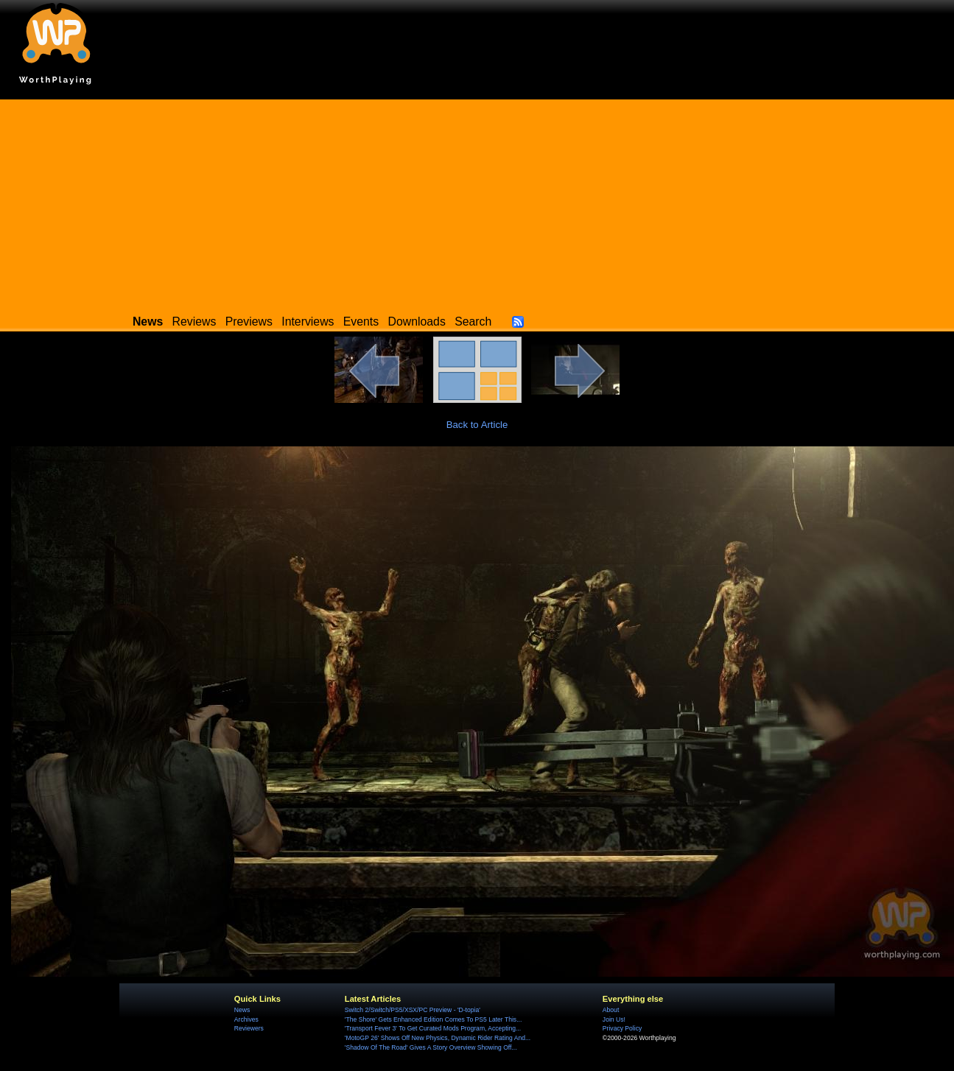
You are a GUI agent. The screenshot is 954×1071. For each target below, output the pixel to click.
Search (473, 321)
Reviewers (249, 1028)
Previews (249, 321)
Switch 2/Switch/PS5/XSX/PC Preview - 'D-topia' (412, 1010)
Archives (246, 1019)
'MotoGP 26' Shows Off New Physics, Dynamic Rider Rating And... (437, 1038)
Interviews (307, 321)
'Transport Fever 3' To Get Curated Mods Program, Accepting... (433, 1028)
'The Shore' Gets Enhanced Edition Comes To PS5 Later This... (433, 1019)
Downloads (417, 321)
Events (361, 321)
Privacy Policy (622, 1028)
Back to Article (477, 424)
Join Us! (614, 1019)
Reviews (194, 321)
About (611, 1010)
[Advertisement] (477, 202)
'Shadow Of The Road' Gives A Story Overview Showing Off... (431, 1047)
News (242, 1010)
